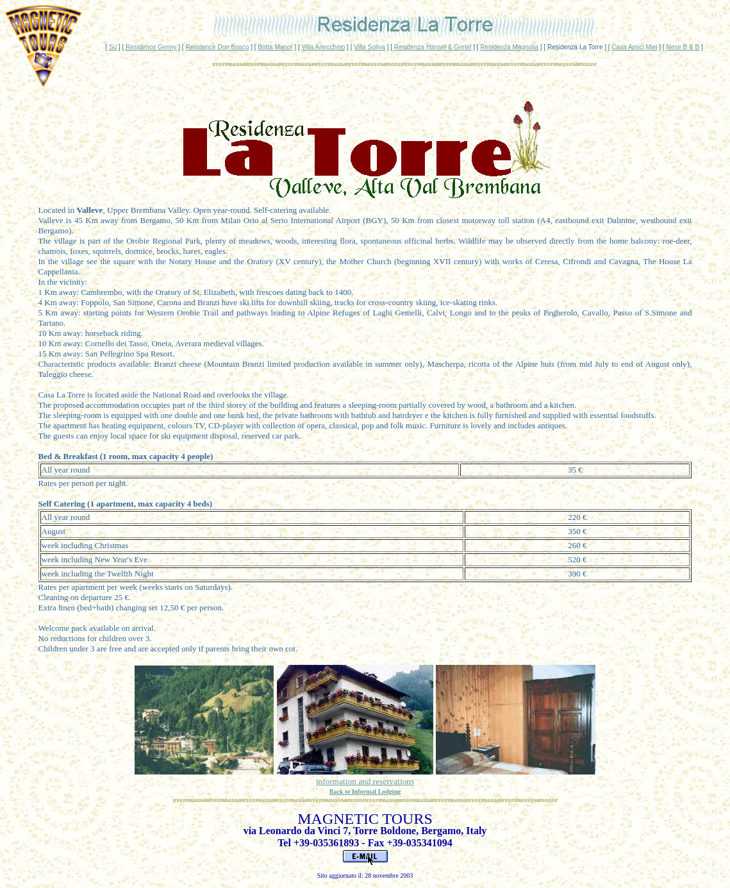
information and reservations (365, 781)
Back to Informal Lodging (365, 791)
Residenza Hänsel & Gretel (433, 47)
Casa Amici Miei (634, 47)
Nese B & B (682, 47)
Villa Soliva (369, 47)
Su (113, 47)
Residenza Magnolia (509, 47)
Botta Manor (275, 47)
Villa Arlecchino (323, 47)
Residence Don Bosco (217, 47)
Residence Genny (151, 47)
